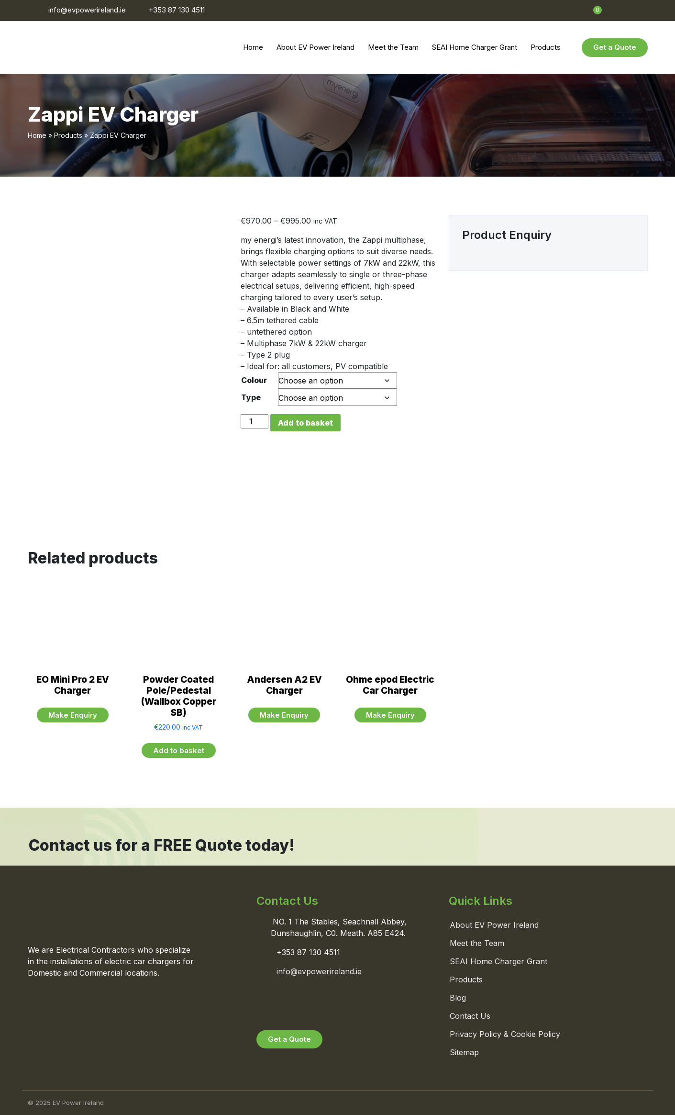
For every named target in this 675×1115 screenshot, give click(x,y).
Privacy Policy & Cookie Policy (505, 1034)
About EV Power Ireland (315, 47)
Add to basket (305, 423)
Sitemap (464, 1052)
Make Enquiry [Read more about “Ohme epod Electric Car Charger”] (390, 715)
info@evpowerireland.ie (87, 9)
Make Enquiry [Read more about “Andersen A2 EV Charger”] (284, 715)
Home (253, 47)
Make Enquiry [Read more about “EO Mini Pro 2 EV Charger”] (72, 715)
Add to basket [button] (178, 750)
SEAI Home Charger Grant (474, 47)
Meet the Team (393, 47)
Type (251, 397)
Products (546, 47)
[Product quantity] (254, 421)
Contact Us (470, 1016)
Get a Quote (614, 47)
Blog (458, 997)
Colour (254, 380)
